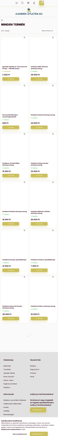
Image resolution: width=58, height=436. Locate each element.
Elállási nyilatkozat (10, 418)
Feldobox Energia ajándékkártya (14, 260)
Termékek (7, 369)
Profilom (33, 373)
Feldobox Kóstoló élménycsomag (14, 211)
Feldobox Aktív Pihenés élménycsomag (39, 67)
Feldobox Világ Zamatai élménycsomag (39, 164)
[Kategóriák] (16, 3)
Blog (5, 425)
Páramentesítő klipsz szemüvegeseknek (10, 116)
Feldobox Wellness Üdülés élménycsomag (40, 212)
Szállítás (6, 411)
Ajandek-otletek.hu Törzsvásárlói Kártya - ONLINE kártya (14, 67)
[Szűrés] (28, 3)
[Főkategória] (2, 20)
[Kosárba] (10, 79)
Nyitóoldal (7, 366)
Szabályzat (7, 422)
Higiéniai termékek (10, 384)
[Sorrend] (48, 31)
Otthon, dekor (9, 380)
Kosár (32, 377)
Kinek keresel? (9, 377)
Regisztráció (34, 369)
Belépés (33, 366)
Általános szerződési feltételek (15, 400)
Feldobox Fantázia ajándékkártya (43, 260)
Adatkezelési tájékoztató (12, 404)
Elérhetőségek (9, 414)
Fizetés (6, 407)
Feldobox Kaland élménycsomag (43, 115)
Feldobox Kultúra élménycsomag (43, 306)
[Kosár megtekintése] (41, 3)
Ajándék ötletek (9, 373)
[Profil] (34, 3)
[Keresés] (22, 3)
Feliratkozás (37, 410)
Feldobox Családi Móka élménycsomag (11, 164)
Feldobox (7, 387)
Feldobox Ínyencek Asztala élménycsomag (12, 307)
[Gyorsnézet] (24, 37)
